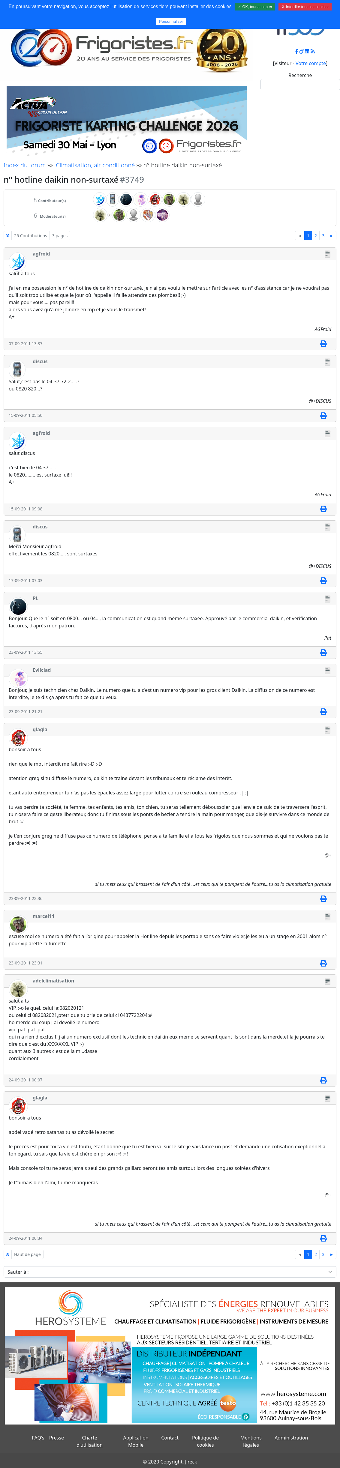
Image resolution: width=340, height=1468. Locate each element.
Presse (56, 1437)
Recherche (300, 75)
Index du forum (25, 165)
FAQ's (38, 1437)
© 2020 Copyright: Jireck (170, 1461)
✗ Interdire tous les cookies (304, 6)
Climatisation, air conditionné (95, 165)
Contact (170, 1437)
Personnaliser (171, 21)
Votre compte (311, 63)
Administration (291, 1437)
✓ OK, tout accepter (255, 6)
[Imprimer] (323, 344)
